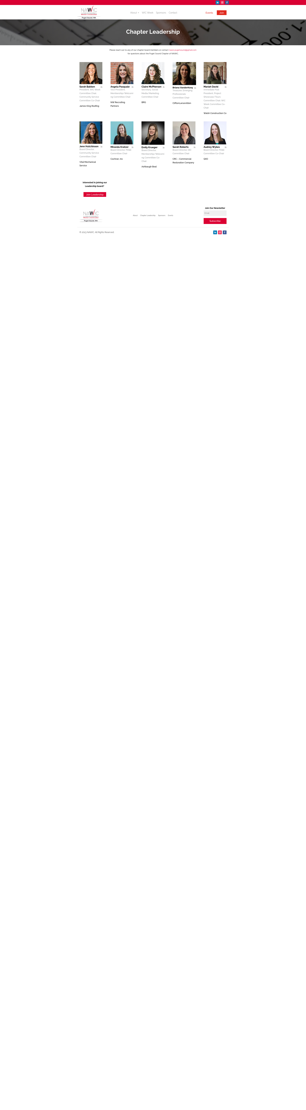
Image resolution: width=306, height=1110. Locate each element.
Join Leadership (95, 194)
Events (209, 12)
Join (221, 12)
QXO (206, 159)
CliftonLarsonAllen (182, 103)
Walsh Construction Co (215, 113)
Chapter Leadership (147, 215)
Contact (173, 13)
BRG (143, 102)
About (133, 13)
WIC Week (147, 13)
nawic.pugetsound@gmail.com (183, 50)
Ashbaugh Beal (149, 166)
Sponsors (161, 13)
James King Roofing (89, 106)
